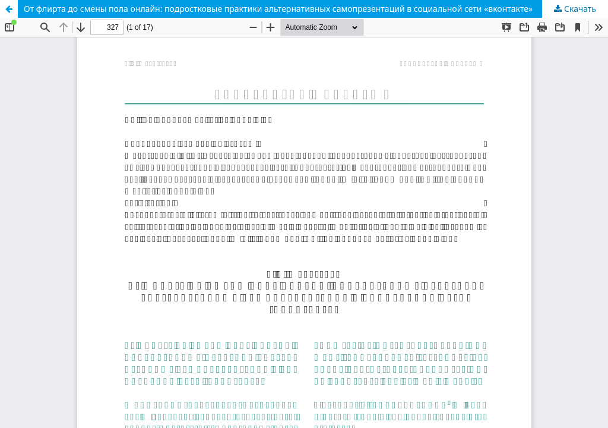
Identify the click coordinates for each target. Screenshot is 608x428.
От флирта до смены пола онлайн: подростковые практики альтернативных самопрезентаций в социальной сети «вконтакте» (278, 8)
